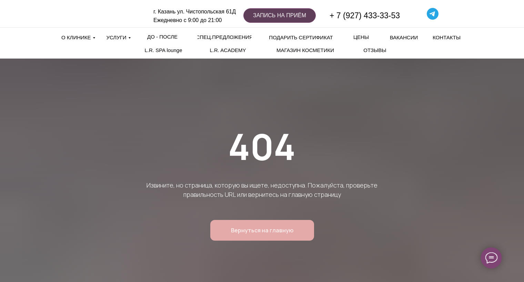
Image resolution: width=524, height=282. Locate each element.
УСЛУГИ (116, 37)
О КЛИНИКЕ (76, 37)
